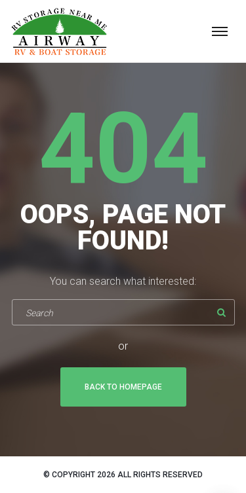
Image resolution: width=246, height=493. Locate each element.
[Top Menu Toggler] (219, 31)
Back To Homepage (123, 387)
